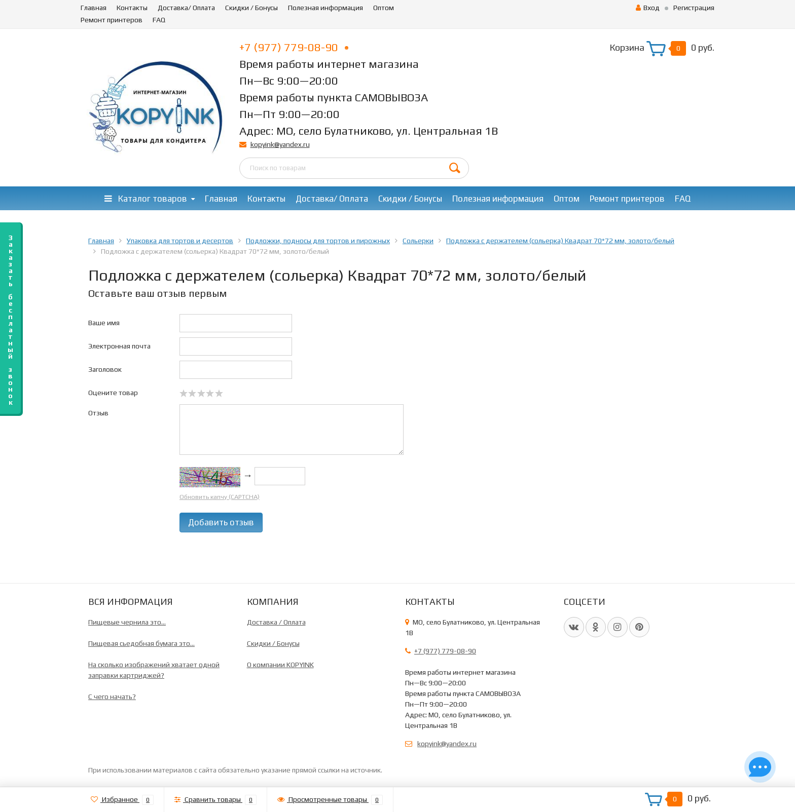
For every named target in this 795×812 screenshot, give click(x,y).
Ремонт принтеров (111, 20)
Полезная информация (325, 8)
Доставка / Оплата (276, 622)
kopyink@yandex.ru (280, 144)
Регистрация (693, 8)
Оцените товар (113, 393)
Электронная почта (119, 346)
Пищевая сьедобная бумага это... (141, 643)
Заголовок (105, 369)
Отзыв (98, 413)
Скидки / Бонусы (251, 8)
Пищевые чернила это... (127, 622)
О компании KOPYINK (280, 665)
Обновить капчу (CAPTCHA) (219, 496)
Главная (93, 8)
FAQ (159, 20)
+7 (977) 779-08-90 (293, 47)
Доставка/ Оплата (186, 8)
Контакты (132, 8)
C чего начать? (112, 696)
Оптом (383, 8)
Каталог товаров (145, 199)
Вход (648, 8)
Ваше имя (104, 323)
